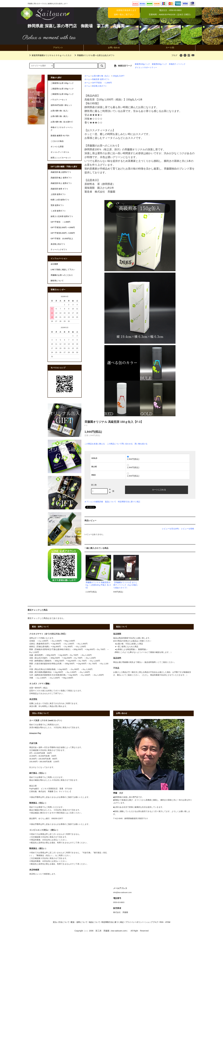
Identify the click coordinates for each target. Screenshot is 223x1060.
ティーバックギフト (59, 250)
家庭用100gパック (142, 64)
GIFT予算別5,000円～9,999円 (63, 233)
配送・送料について (79, 922)
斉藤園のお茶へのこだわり (62, 275)
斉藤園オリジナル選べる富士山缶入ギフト (94, 55)
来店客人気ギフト (99, 86)
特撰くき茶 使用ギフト (60, 200)
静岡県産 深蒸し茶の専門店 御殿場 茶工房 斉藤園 (76, 26)
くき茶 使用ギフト (58, 211)
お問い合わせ (111, 47)
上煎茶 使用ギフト (58, 194)
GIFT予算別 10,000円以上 (62, 239)
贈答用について (57, 281)
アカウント (55, 47)
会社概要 (54, 264)
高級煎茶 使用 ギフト (101, 79)
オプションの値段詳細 (93, 502)
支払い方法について (61, 922)
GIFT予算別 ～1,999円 (102, 83)
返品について (110, 502)
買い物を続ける (141, 444)
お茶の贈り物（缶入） (101, 76)
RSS (161, 922)
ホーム (87, 76)
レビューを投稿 (187, 529)
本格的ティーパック (177, 64)
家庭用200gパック (159, 64)
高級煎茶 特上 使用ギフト (61, 183)
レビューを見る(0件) (170, 529)
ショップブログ (151, 922)
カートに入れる (156, 489)
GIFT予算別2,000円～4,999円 (63, 228)
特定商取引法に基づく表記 (129, 502)
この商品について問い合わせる (120, 444)
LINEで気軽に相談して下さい (63, 270)
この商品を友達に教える (94, 444)
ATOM (167, 922)
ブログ (174, 55)
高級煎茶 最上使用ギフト (61, 172)
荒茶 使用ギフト (57, 205)
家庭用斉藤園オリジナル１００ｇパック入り (50, 55)
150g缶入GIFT (118, 76)
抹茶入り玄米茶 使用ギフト (62, 216)
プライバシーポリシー (134, 922)
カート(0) (167, 47)
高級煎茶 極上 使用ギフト (61, 178)
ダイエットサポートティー (146, 68)
